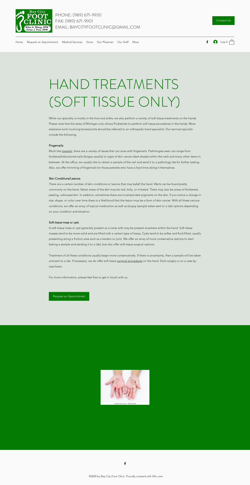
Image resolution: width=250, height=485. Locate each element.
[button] (231, 42)
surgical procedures (129, 261)
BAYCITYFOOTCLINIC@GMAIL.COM (105, 27)
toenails (67, 151)
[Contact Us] (223, 20)
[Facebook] (207, 42)
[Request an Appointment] (69, 296)
